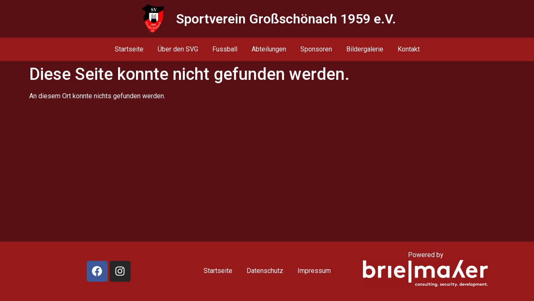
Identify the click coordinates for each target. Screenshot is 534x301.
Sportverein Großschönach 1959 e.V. (286, 19)
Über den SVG (178, 49)
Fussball (224, 49)
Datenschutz (265, 271)
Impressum (314, 271)
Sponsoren (316, 49)
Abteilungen (269, 49)
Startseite (129, 49)
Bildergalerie (364, 49)
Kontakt (409, 49)
